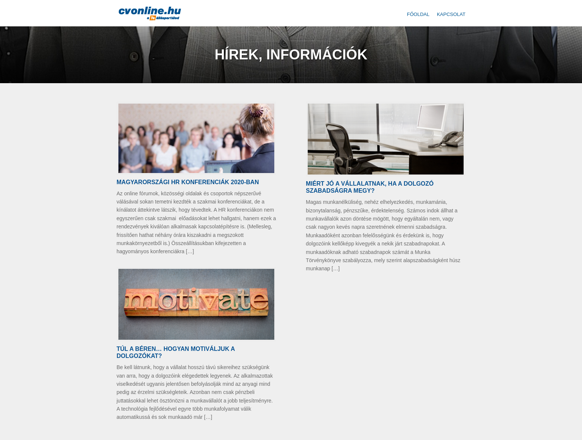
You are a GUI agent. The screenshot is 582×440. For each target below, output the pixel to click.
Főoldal (418, 14)
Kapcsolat (451, 14)
